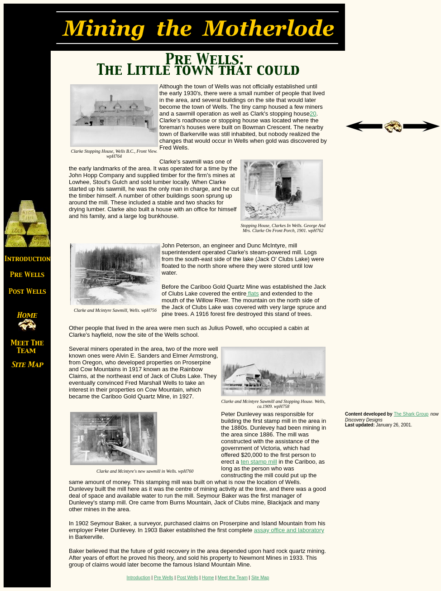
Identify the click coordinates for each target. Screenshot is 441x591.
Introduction (138, 577)
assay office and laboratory (289, 530)
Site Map (260, 577)
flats (252, 293)
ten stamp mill (259, 461)
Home (208, 577)
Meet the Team (233, 577)
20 (313, 113)
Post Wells (187, 577)
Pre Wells (163, 577)
